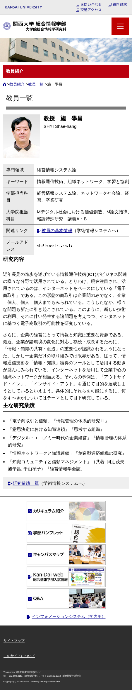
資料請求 (120, 4)
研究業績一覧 (26, 483)
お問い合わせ (91, 4)
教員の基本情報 (57, 230)
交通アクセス (91, 10)
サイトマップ (14, 641)
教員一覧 (35, 84)
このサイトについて (19, 656)
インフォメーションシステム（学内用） (69, 616)
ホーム (5, 86)
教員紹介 (17, 84)
